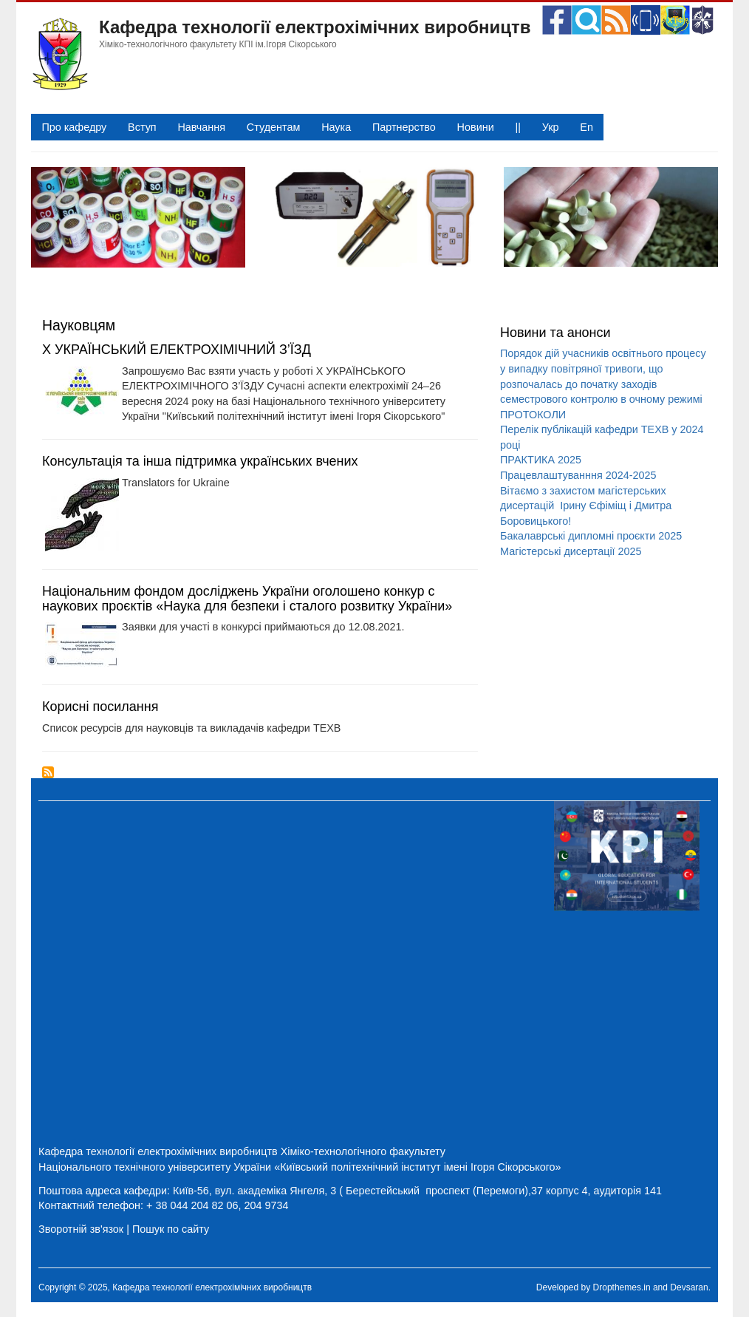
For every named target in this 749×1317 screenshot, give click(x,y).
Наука (336, 127)
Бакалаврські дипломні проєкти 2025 (591, 536)
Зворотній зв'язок (80, 1229)
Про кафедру (73, 127)
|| (517, 127)
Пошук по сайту (170, 1229)
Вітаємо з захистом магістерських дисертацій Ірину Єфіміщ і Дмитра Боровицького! (585, 506)
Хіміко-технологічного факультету (363, 1151)
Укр (550, 127)
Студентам (274, 127)
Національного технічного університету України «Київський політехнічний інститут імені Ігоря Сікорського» (299, 1167)
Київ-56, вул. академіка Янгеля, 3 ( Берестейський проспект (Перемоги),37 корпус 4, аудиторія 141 (417, 1191)
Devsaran (689, 1287)
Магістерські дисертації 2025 (571, 551)
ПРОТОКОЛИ (533, 415)
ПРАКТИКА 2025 (540, 460)
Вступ (142, 127)
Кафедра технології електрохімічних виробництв (315, 27)
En (586, 127)
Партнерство (404, 127)
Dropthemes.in (622, 1287)
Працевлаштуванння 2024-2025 (578, 475)
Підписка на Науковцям (48, 772)
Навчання (201, 127)
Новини (475, 127)
